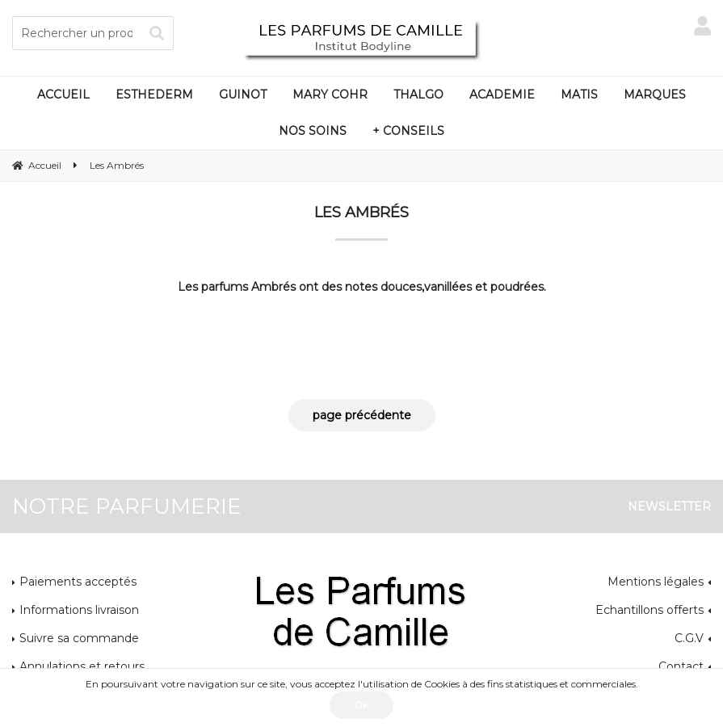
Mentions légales (655, 581)
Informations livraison (79, 610)
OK (361, 705)
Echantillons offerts (649, 610)
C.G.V (689, 638)
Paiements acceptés (78, 581)
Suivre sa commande (79, 638)
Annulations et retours (82, 666)
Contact (681, 666)
